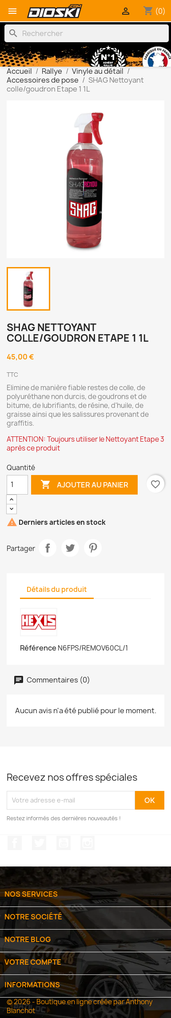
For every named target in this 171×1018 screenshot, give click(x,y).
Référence (38, 647)
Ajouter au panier (84, 485)
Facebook (15, 843)
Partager (47, 548)
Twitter (39, 843)
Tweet (70, 548)
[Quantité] (17, 485)
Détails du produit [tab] (57, 589)
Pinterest (93, 548)
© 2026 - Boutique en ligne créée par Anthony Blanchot (80, 1006)
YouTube (63, 843)
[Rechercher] (86, 33)
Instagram (87, 843)
